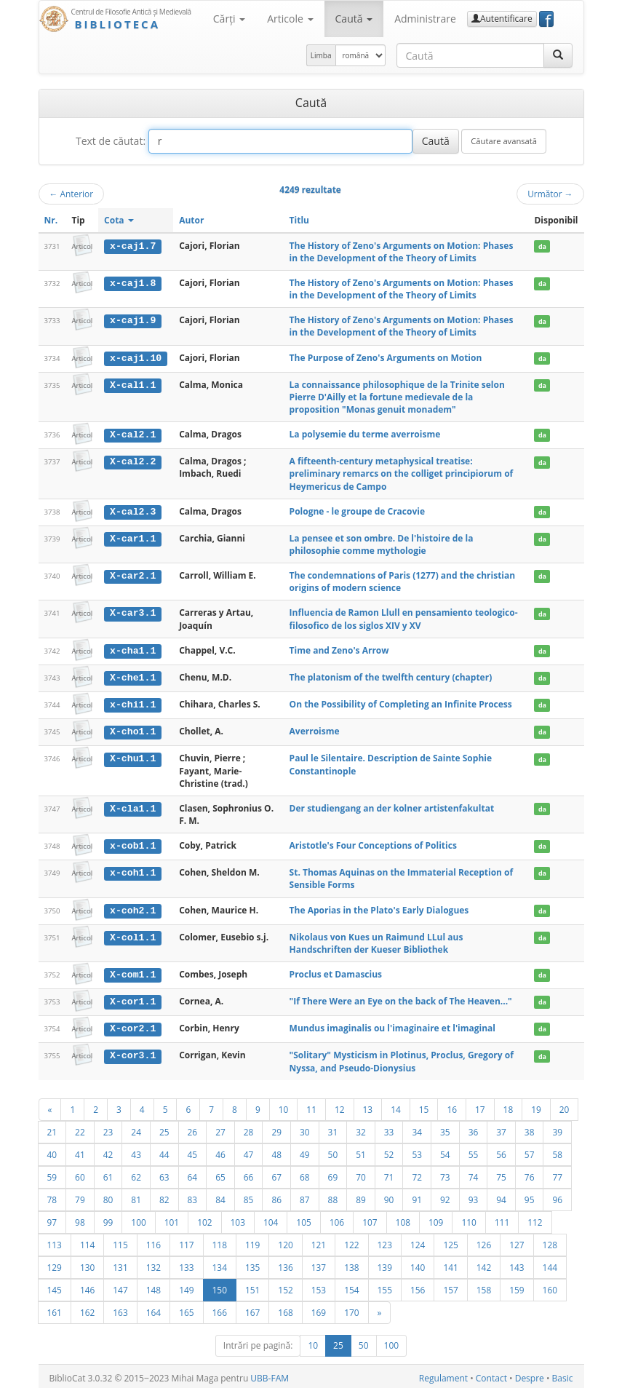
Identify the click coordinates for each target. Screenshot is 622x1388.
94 (501, 1196)
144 (550, 1263)
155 (385, 1286)
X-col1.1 (133, 934)
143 (516, 1263)
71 (389, 1173)
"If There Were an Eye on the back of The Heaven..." (401, 998)
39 (557, 1128)
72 (417, 1173)
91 (417, 1196)
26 (193, 1128)
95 (530, 1196)
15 (424, 1105)
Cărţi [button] (229, 18)
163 (120, 1308)
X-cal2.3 (133, 510)
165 (186, 1308)
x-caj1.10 (136, 358)
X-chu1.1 (133, 757)
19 (536, 1105)
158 (484, 1286)
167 (252, 1308)
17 (480, 1105)
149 (186, 1286)
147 (120, 1286)
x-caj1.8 (133, 283)
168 (285, 1308)
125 (450, 1241)
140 (417, 1263)
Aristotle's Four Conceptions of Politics (373, 843)
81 (136, 1196)
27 (220, 1128)
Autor (191, 220)
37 (501, 1128)
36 (474, 1128)
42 (108, 1151)
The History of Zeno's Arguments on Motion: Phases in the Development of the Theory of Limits (402, 251)
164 (153, 1308)
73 (445, 1173)
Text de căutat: (110, 141)
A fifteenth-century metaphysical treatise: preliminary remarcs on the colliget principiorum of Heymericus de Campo (402, 473)
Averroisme (315, 729)
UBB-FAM (269, 1374)
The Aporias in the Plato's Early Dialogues (379, 908)
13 (368, 1105)
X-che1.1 (133, 676)
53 (417, 1151)
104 (270, 1218)
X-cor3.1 (133, 1052)
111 (502, 1218)
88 (333, 1196)
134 (219, 1263)
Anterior (71, 193)
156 (417, 1286)
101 (171, 1218)
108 (403, 1218)
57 (530, 1151)
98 (80, 1218)
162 (87, 1308)
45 (193, 1151)
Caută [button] (354, 18)
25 (164, 1128)
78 (52, 1196)
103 (238, 1218)
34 (417, 1128)
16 (452, 1105)
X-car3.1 (133, 612)
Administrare (425, 18)
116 (153, 1241)
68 (305, 1173)
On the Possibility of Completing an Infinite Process (401, 703)
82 (164, 1196)
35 (445, 1128)
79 (80, 1196)
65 (220, 1173)
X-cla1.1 (133, 806)
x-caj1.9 (133, 320)
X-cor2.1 (133, 1025)
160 (550, 1286)
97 (52, 1218)
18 (508, 1105)
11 (311, 1105)
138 (351, 1263)
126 (484, 1241)
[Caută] (558, 55)
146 (87, 1286)
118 (219, 1241)
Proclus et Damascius (336, 972)
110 (468, 1218)
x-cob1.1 (133, 843)
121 (318, 1241)
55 (474, 1151)
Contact (491, 1374)
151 (252, 1286)
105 (303, 1218)
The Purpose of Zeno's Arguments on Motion (386, 358)
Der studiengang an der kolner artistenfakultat (392, 806)
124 (417, 1241)
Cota (119, 220)
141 (450, 1263)
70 (361, 1173)
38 (530, 1128)
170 (351, 1308)
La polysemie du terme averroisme (365, 434)
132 (153, 1263)
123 (385, 1241)
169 (318, 1308)
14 (396, 1105)
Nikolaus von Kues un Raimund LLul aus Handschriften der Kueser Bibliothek (376, 940)
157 (450, 1286)
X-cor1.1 (133, 998)
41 (80, 1151)
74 (474, 1173)
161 (54, 1308)
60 (80, 1173)
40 (52, 1151)
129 (54, 1263)
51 (361, 1151)
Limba (321, 55)
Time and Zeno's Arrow (339, 649)
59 (52, 1173)
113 (54, 1241)
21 (52, 1128)
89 (361, 1196)
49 (305, 1151)
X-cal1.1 (133, 384)
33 (389, 1128)
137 (318, 1263)
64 (193, 1173)
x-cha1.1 (133, 650)
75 (501, 1173)
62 (136, 1173)
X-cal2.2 (133, 461)
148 (153, 1286)
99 (108, 1218)
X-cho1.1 (133, 730)
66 (249, 1173)
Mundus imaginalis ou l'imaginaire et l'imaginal (392, 1025)
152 (285, 1286)
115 (120, 1241)
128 (550, 1241)
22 (80, 1128)
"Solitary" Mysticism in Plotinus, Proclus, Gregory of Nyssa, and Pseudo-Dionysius (402, 1058)
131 (120, 1263)
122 (351, 1241)
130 (87, 1263)
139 (385, 1263)
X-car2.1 (133, 575)
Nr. (51, 220)
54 (445, 1151)
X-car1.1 (133, 537)
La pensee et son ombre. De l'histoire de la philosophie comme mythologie (382, 543)
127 (516, 1241)
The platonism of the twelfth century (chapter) (391, 676)
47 (249, 1151)
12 (340, 1105)
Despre (529, 1374)
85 (249, 1196)
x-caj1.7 (133, 246)
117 (186, 1241)
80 (108, 1196)
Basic (562, 1374)
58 (557, 1151)
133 (186, 1263)
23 (108, 1128)
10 (284, 1105)
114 (87, 1241)
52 (389, 1151)
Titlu (299, 220)
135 (252, 1263)
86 (276, 1196)
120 (285, 1241)
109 (435, 1218)
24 (136, 1128)
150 (219, 1286)
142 (484, 1263)
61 (108, 1173)
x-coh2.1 (133, 908)
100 (138, 1218)
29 (276, 1128)
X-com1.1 (133, 972)
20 (564, 1105)
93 (474, 1196)
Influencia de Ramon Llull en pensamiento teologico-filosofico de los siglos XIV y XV (404, 618)
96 (557, 1196)
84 (220, 1196)
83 (193, 1196)
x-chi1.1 (133, 703)
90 (389, 1196)
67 (276, 1173)
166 (219, 1308)
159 (516, 1286)
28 (249, 1128)
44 (164, 1151)
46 (220, 1151)
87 (305, 1196)
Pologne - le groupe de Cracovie (357, 510)
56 (501, 1151)
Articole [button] (290, 18)
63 (164, 1173)
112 (534, 1218)
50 (333, 1151)
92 (445, 1196)
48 (276, 1151)
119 (252, 1241)
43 (136, 1151)
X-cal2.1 (133, 434)
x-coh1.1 (133, 870)
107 (369, 1218)
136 (285, 1263)
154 (351, 1286)
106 (337, 1218)
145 (54, 1286)
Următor (550, 193)
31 (333, 1128)
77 (557, 1173)
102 (204, 1218)
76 (530, 1173)
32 (361, 1128)
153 (318, 1286)
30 (305, 1128)
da (542, 246)
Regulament (443, 1374)
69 (333, 1173)
